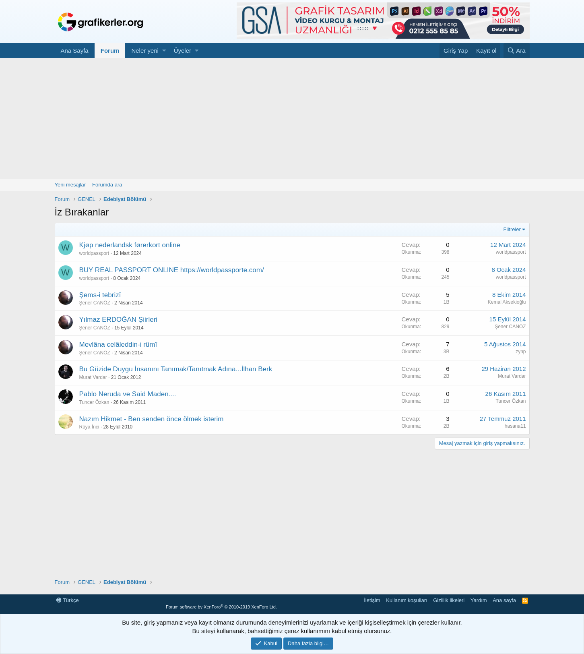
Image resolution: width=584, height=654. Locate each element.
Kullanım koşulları (406, 600)
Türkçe (67, 600)
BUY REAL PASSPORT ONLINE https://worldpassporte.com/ (171, 270)
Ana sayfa (504, 600)
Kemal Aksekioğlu (507, 302)
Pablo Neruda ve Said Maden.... (127, 394)
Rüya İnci (89, 427)
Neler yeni (145, 50)
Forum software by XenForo (221, 606)
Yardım (479, 600)
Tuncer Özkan (94, 402)
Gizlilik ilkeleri (448, 600)
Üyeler (182, 50)
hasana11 (515, 426)
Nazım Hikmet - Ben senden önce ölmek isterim (151, 419)
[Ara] (517, 50)
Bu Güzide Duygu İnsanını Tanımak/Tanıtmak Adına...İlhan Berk (175, 369)
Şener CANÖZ (94, 303)
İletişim (372, 600)
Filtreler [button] (512, 229)
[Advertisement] (292, 118)
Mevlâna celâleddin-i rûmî (118, 344)
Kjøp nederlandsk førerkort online (129, 245)
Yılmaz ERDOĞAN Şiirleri (118, 319)
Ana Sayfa (75, 50)
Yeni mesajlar (70, 185)
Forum (110, 50)
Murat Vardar (93, 377)
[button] (164, 50)
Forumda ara (107, 185)
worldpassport (94, 253)
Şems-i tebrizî (100, 295)
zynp (521, 351)
